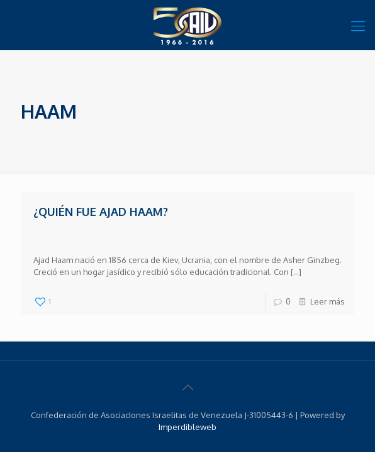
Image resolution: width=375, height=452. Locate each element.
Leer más (327, 301)
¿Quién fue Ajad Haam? (100, 211)
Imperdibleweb (187, 427)
